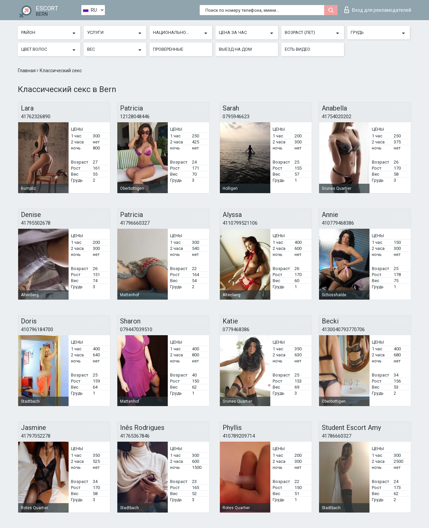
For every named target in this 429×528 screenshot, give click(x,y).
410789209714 (239, 436)
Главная (27, 70)
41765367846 (135, 436)
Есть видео (297, 49)
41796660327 (135, 223)
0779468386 (236, 329)
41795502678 (35, 223)
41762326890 (35, 117)
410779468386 (338, 223)
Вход (377, 9)
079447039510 (136, 329)
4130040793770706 (343, 329)
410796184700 (37, 329)
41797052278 (35, 436)
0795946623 (236, 117)
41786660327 (336, 436)
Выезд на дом (235, 49)
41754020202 (336, 117)
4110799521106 (240, 223)
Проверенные (168, 49)
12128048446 (135, 117)
